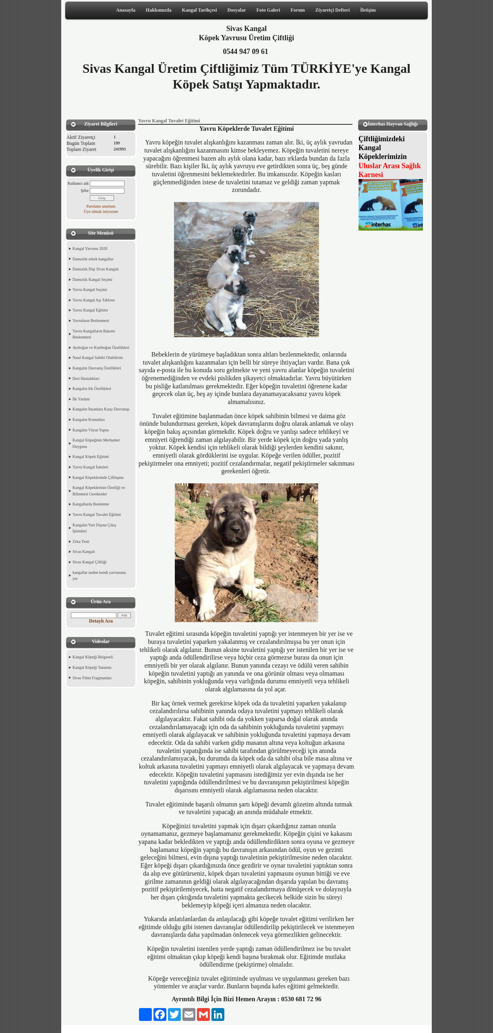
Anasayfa (125, 10)
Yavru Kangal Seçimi (89, 289)
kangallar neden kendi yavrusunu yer (99, 575)
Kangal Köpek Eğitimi (90, 456)
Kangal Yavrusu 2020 (89, 248)
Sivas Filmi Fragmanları (92, 678)
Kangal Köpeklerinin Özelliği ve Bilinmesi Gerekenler (98, 490)
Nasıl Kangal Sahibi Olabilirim (97, 357)
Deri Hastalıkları (85, 378)
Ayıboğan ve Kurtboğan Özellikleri (100, 347)
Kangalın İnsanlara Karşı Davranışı (100, 409)
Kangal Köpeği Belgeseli (92, 657)
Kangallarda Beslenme (90, 504)
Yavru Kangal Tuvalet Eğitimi (96, 514)
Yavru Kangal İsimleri (90, 467)
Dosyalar (237, 10)
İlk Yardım (81, 399)
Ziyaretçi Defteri (332, 10)
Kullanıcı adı (78, 183)
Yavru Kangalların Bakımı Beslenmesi (93, 334)
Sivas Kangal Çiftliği (89, 562)
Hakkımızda (158, 10)
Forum (297, 10)
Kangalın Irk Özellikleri (91, 388)
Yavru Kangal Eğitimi (90, 310)
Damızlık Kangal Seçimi (92, 279)
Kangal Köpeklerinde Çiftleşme (98, 477)
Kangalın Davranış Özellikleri (96, 368)
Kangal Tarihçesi (199, 10)
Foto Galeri (268, 10)
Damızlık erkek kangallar (93, 259)
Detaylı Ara (101, 621)
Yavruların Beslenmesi (90, 320)
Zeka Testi (80, 541)
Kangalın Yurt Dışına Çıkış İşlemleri (94, 528)
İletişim (368, 10)
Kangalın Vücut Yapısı (90, 430)
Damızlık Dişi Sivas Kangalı (95, 269)
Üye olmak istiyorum (101, 211)
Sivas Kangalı (83, 551)
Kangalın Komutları (88, 419)
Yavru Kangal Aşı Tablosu (93, 300)
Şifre (85, 190)
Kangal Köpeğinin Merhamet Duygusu (96, 443)
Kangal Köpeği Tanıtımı (92, 667)
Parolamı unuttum (101, 206)
